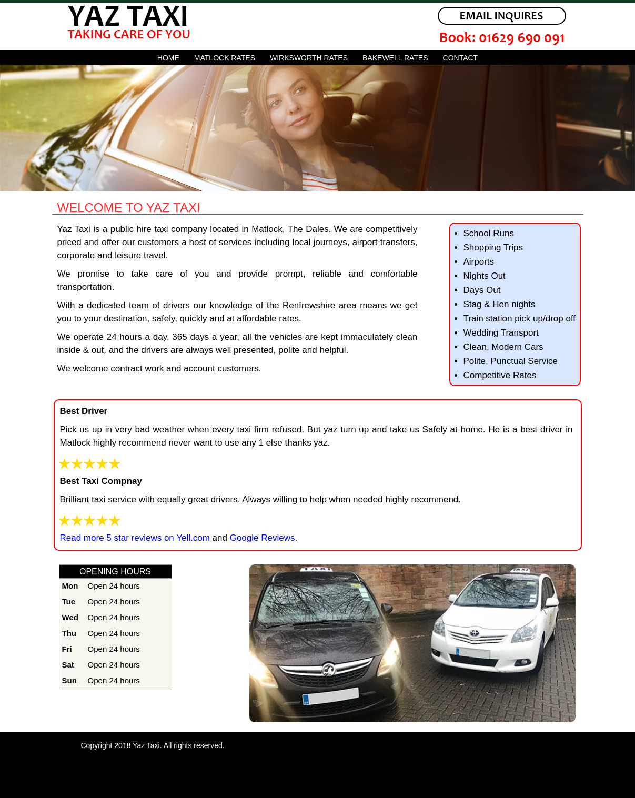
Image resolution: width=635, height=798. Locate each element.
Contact (460, 58)
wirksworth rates (309, 58)
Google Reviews (261, 538)
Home (168, 58)
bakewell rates (395, 58)
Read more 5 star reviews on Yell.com (135, 538)
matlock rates (224, 58)
